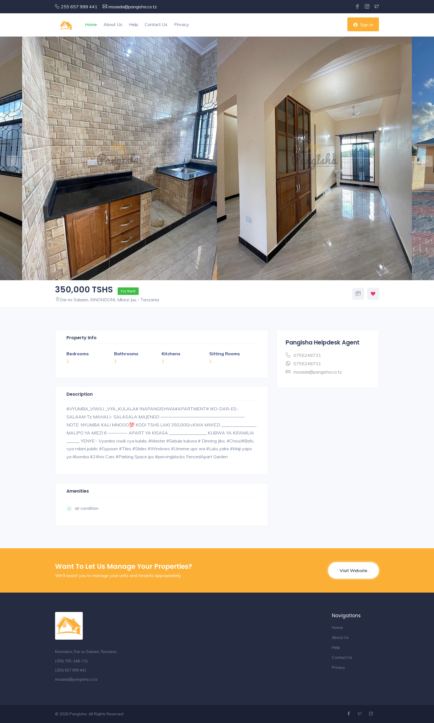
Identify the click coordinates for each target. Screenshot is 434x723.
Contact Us (156, 24)
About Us (113, 24)
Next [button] (424, 158)
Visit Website (353, 570)
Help (133, 24)
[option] (314, 158)
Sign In (363, 24)
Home (91, 24)
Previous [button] (9, 158)
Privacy (181, 24)
